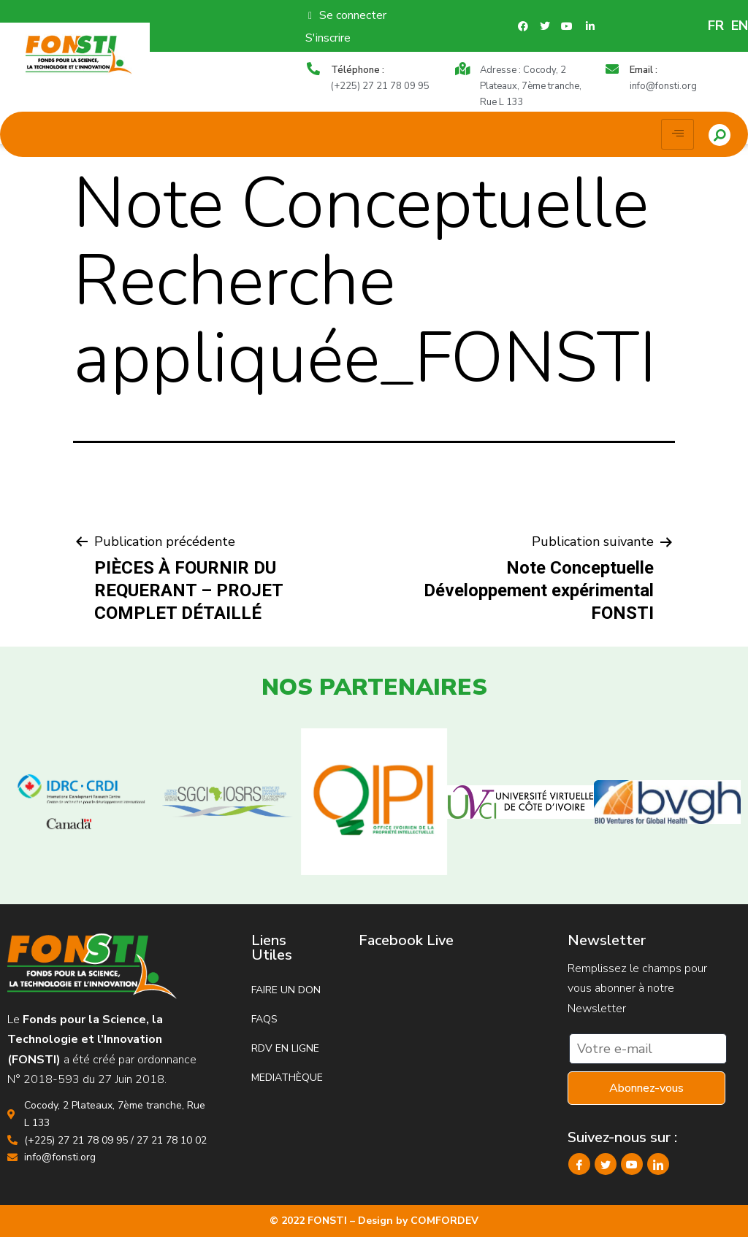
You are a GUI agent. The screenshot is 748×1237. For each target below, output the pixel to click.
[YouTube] (632, 1164)
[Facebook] (579, 1164)
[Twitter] (606, 1164)
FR (716, 25)
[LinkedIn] (658, 1164)
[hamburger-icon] (677, 134)
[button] (719, 135)
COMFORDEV (444, 1221)
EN (739, 25)
